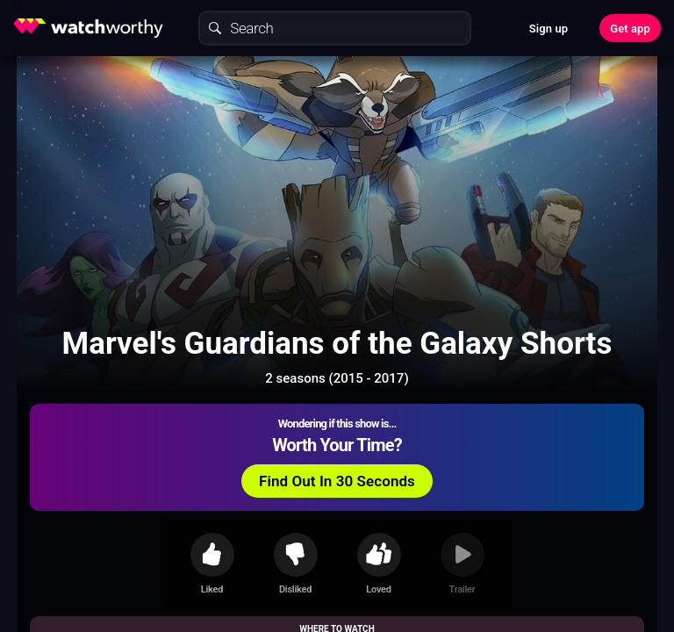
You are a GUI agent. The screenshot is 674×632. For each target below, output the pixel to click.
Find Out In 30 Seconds (337, 481)
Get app (630, 28)
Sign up (548, 28)
